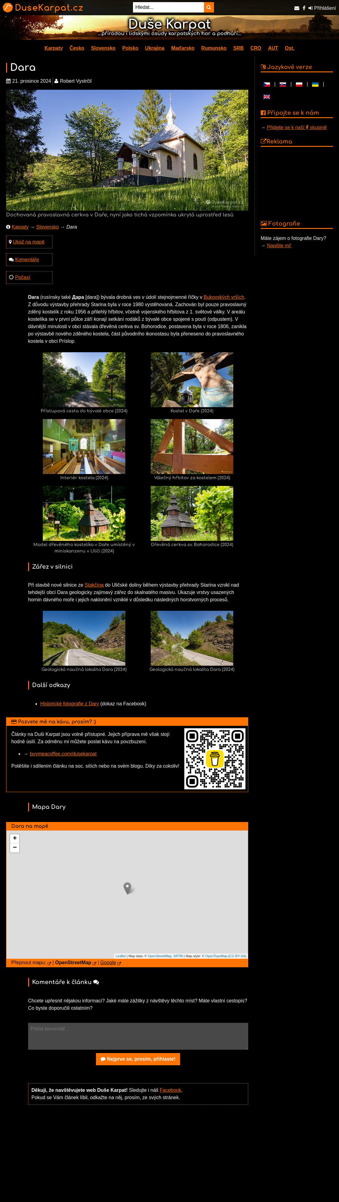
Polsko (130, 48)
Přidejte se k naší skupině (297, 127)
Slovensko (103, 48)
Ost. (289, 48)
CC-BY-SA (237, 956)
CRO (255, 48)
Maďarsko (182, 48)
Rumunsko (214, 48)
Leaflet (121, 956)
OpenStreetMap (160, 956)
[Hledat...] (168, 7)
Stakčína (94, 585)
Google (108, 962)
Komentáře (27, 259)
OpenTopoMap (216, 956)
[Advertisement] (138, 1157)
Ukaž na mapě (28, 241)
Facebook (170, 1090)
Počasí (22, 277)
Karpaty (54, 48)
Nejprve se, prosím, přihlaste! (138, 1059)
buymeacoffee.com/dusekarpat (63, 753)
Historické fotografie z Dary (69, 703)
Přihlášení (322, 8)
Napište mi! (279, 245)
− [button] (15, 848)
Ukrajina (154, 48)
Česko (77, 48)
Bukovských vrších (224, 297)
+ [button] (15, 838)
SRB (238, 48)
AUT (273, 48)
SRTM (178, 956)
